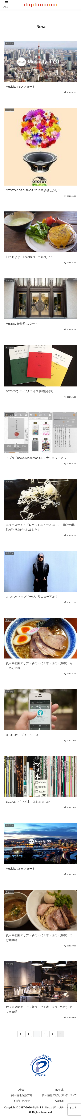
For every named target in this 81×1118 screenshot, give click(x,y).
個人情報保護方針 (21, 1095)
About (21, 1089)
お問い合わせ (22, 1100)
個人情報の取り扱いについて (59, 1095)
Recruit (59, 1089)
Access (59, 1100)
